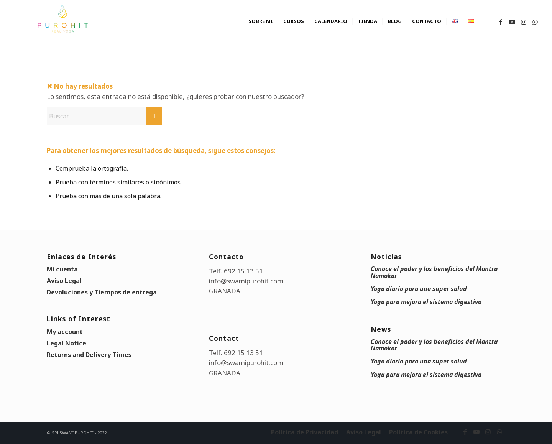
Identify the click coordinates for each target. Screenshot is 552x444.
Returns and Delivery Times (89, 354)
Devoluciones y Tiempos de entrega (102, 292)
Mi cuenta (62, 269)
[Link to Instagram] (523, 22)
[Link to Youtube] (512, 22)
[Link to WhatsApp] (535, 22)
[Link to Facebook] (500, 22)
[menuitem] (260, 29)
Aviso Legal (64, 280)
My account (65, 331)
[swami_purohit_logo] (62, 19)
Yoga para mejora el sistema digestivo (426, 302)
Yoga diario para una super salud (419, 288)
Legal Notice (66, 343)
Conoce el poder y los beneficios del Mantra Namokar (434, 272)
